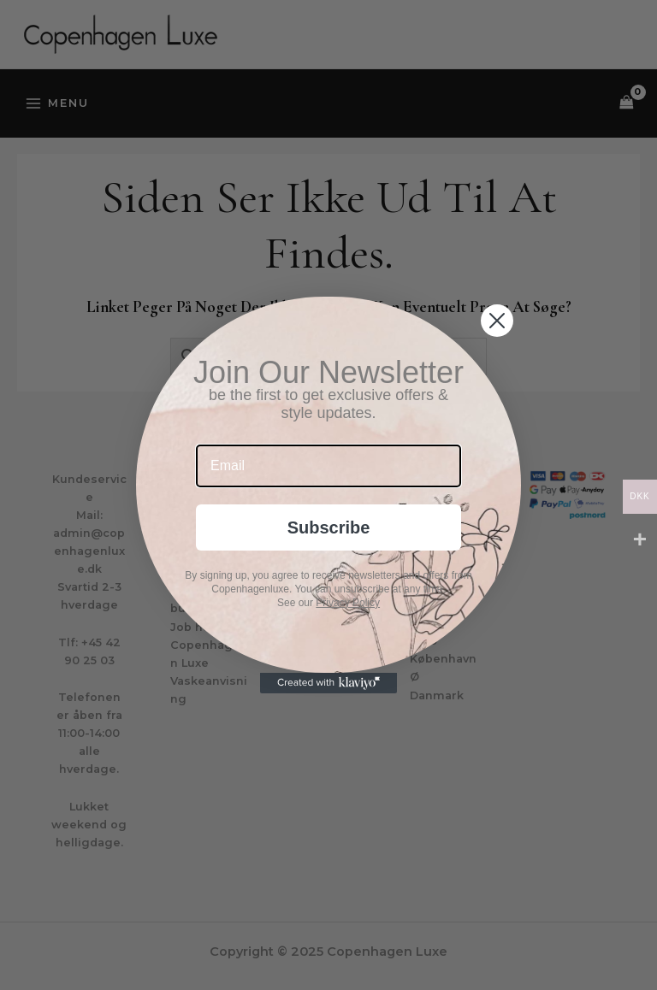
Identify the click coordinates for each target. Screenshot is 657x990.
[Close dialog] (497, 320)
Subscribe (328, 527)
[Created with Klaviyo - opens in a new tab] (328, 683)
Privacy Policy (348, 603)
